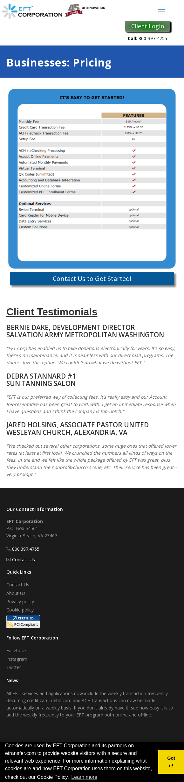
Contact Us (23, 559)
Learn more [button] (84, 777)
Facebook (16, 650)
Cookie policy (20, 610)
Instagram (16, 659)
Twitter (13, 667)
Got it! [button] (171, 762)
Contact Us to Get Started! (92, 278)
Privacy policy (20, 601)
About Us (15, 593)
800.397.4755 (25, 549)
